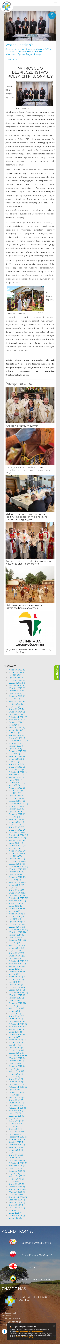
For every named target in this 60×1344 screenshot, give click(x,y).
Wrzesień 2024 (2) (17, 719)
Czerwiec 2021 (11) (17, 814)
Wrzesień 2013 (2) (17, 1058)
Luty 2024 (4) (15, 733)
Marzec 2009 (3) (16, 1179)
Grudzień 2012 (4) (17, 1082)
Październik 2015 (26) (18, 992)
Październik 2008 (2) (18, 1189)
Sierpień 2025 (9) (16, 691)
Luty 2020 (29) (15, 856)
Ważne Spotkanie (20, 45)
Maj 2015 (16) (14, 1005)
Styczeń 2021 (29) (17, 827)
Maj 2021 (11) (14, 817)
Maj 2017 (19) (14, 943)
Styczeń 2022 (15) (16, 796)
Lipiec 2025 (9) (15, 693)
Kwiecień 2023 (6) (17, 756)
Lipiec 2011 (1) (15, 1113)
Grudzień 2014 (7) (17, 1019)
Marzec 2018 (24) (16, 916)
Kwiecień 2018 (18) (17, 914)
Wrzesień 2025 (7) (17, 688)
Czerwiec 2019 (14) (17, 877)
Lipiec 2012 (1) (15, 1089)
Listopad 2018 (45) (17, 895)
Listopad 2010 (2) (16, 1134)
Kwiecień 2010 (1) (16, 1147)
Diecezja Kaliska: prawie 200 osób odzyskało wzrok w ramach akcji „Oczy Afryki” (28, 470)
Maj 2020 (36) (15, 848)
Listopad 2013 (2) (16, 1053)
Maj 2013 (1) (14, 1068)
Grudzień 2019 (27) (17, 861)
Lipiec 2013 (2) (15, 1063)
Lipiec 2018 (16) (15, 906)
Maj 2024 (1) (14, 725)
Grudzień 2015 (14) (17, 987)
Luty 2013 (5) (14, 1076)
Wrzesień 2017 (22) (17, 932)
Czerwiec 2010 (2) (17, 1144)
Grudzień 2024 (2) (17, 712)
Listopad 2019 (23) (17, 864)
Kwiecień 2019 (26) (17, 882)
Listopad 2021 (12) (17, 801)
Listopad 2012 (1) (16, 1084)
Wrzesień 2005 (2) (17, 1210)
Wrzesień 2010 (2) (17, 1139)
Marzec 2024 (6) (16, 730)
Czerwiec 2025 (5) (17, 696)
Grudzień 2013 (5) (16, 1050)
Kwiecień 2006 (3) (17, 1202)
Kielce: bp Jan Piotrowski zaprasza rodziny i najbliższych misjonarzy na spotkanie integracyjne (26, 517)
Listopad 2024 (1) (16, 714)
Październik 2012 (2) (18, 1087)
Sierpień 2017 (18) (17, 935)
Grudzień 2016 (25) (17, 956)
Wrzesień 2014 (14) (17, 1026)
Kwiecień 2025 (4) (17, 701)
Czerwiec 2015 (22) (17, 1003)
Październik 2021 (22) (18, 803)
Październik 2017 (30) (18, 929)
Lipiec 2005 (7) (15, 1213)
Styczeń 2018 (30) (17, 921)
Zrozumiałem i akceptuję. (24, 1337)
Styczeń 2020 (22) (17, 858)
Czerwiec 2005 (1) (17, 1215)
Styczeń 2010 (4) (16, 1155)
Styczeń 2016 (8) (16, 985)
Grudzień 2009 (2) (17, 1158)
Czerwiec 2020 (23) (17, 845)
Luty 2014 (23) (15, 1045)
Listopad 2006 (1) (16, 1194)
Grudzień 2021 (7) (16, 798)
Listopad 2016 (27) (17, 958)
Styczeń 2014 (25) (17, 1047)
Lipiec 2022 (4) (15, 780)
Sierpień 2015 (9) (16, 998)
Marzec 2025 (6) (16, 704)
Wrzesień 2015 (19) (17, 995)
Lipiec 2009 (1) (15, 1168)
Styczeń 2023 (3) (16, 764)
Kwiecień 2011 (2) (16, 1121)
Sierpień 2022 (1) (16, 777)
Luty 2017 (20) (15, 950)
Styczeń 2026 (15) (16, 677)
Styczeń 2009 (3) (16, 1184)
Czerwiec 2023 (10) (17, 751)
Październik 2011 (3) (17, 1108)
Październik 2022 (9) (18, 772)
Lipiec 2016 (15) (15, 969)
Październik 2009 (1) (18, 1163)
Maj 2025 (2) (14, 699)
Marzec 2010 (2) (16, 1150)
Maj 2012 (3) (14, 1095)
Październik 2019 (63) (18, 866)
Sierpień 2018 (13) (17, 903)
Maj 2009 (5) (14, 1173)
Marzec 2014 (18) (16, 1042)
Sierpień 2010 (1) (16, 1142)
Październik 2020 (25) (18, 835)
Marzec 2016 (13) (16, 979)
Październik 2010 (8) (18, 1137)
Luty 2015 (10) (15, 1013)
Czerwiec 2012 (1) (16, 1092)
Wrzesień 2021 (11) (17, 806)
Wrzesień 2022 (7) (17, 775)
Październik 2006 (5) (18, 1197)
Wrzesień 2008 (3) (17, 1192)
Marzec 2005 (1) (16, 1218)
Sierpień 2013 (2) (16, 1061)
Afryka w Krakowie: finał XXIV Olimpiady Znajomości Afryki (28, 651)
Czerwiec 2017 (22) (17, 940)
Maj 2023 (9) (14, 754)
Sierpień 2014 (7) (16, 1029)
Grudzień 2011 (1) (16, 1103)
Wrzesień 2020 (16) (17, 838)
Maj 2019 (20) (15, 880)
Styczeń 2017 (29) (17, 953)
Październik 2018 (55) (18, 898)
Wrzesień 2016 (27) (17, 963)
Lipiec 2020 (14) (16, 843)
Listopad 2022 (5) (16, 769)
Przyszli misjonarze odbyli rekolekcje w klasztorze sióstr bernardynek (28, 562)
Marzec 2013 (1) (16, 1074)
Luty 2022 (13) (15, 793)
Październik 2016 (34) (18, 961)
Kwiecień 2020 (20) (17, 851)
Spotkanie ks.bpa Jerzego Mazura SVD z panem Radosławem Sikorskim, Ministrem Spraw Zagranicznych (28, 52)
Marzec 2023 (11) (16, 759)
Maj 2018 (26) (15, 911)
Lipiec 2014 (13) (15, 1032)
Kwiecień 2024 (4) (17, 727)
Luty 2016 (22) (15, 982)
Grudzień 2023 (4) (17, 738)
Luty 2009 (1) (14, 1181)
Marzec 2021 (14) (16, 822)
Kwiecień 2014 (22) (17, 1040)
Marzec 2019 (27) (16, 885)
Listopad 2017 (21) (17, 927)
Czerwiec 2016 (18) (17, 971)
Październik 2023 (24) (18, 740)
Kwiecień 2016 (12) (17, 977)
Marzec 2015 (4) (16, 1011)
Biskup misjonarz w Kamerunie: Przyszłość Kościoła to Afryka (24, 606)
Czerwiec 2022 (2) (17, 782)
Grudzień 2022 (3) (17, 767)
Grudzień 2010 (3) (17, 1131)
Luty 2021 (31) (15, 824)
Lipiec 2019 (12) (15, 874)
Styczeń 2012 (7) (16, 1100)
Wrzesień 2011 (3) (16, 1110)
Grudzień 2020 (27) (17, 830)
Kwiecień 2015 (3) (16, 1008)
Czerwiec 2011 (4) (16, 1116)
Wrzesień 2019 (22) (17, 869)
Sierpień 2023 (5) (16, 746)
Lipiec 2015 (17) (15, 1000)
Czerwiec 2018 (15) (17, 908)
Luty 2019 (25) (15, 887)
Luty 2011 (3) (14, 1126)
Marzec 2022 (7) (16, 790)
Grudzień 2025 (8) (17, 680)
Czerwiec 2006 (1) (17, 1200)
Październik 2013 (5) (18, 1055)
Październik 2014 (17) (18, 1024)
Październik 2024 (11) (18, 717)
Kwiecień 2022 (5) (17, 788)
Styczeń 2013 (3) (16, 1079)
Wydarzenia (11, 59)
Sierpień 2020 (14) (17, 840)
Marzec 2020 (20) (17, 853)
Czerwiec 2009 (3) (17, 1171)
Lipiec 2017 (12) (15, 937)
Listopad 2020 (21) (17, 832)
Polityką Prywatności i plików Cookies (29, 1331)
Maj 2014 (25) (15, 1037)
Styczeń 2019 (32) (17, 890)
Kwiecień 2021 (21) (17, 819)
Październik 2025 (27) (18, 685)
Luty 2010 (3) (14, 1152)
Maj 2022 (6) (14, 785)
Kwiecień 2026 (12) (17, 670)
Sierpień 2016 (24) (17, 966)
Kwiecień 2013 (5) (16, 1071)
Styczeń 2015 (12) (16, 1016)
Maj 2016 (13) (14, 974)
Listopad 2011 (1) (16, 1105)
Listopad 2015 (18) (17, 990)
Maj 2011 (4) (14, 1118)
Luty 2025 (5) (14, 706)
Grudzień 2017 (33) (17, 924)
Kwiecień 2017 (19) (17, 945)
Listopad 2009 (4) (17, 1160)
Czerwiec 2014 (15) (17, 1034)
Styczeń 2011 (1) (16, 1129)
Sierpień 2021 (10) (17, 809)
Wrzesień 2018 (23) (17, 901)
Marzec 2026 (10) (16, 672)
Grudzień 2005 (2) (17, 1207)
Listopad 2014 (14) (17, 1021)
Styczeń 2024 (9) (16, 735)
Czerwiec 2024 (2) (17, 722)
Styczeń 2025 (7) (16, 709)
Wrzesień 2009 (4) (17, 1166)
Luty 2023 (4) (15, 761)
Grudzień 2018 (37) (17, 893)
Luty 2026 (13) (15, 675)
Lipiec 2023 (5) (15, 748)
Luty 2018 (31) (15, 919)
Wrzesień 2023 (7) (17, 743)
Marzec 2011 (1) (15, 1124)
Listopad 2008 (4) (17, 1187)
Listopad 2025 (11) (17, 683)
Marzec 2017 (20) (16, 948)
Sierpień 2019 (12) (17, 872)
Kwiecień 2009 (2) (17, 1176)
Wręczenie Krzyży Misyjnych (22, 425)
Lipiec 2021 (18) (15, 811)
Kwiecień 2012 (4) (17, 1097)
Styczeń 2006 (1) (16, 1205)
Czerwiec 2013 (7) (17, 1066)
